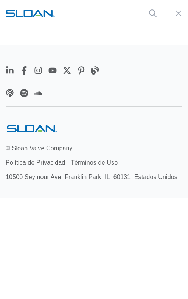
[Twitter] (68, 71)
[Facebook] (25, 71)
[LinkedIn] (11, 71)
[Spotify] (25, 94)
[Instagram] (39, 71)
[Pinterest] (82, 71)
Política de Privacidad (35, 162)
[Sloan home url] (30, 13)
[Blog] (95, 71)
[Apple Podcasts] (11, 94)
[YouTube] (53, 71)
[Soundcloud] (38, 94)
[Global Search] (153, 13)
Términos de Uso (94, 162)
